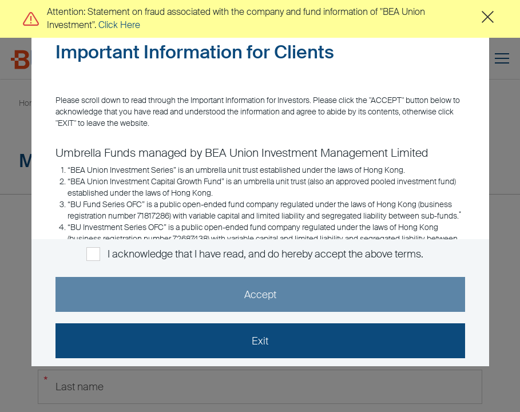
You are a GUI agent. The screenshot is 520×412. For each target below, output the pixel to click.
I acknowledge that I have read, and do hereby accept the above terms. (265, 254)
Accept (260, 295)
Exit (260, 341)
